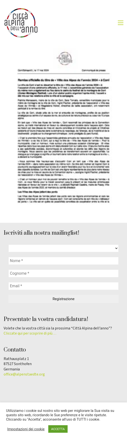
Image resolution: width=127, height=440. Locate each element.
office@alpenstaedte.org (24, 374)
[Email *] (63, 286)
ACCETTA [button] (58, 429)
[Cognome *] (63, 273)
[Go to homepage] (20, 23)
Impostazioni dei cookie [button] (26, 429)
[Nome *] (63, 261)
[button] (120, 22)
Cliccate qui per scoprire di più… (30, 333)
